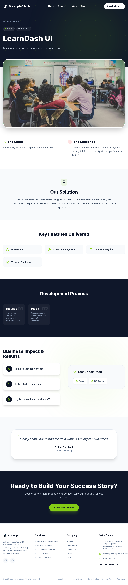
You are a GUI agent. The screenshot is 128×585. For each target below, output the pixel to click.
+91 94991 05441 (110, 559)
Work (74, 6)
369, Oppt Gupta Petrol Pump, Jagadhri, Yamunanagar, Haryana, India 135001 (112, 545)
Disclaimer (121, 579)
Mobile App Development (46, 541)
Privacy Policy (61, 579)
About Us (70, 541)
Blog (69, 557)
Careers (70, 553)
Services (63, 6)
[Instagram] (5, 560)
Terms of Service (77, 579)
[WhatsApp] (12, 560)
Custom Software (43, 557)
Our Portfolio (72, 545)
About (83, 6)
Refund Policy (93, 579)
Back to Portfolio (12, 21)
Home (51, 6)
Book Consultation (108, 564)
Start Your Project (64, 507)
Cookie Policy (108, 579)
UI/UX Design (41, 553)
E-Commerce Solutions (45, 549)
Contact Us (71, 549)
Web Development (43, 545)
